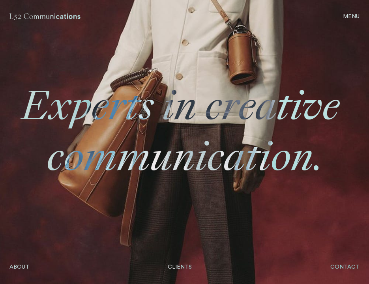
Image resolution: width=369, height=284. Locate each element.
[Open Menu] (351, 17)
